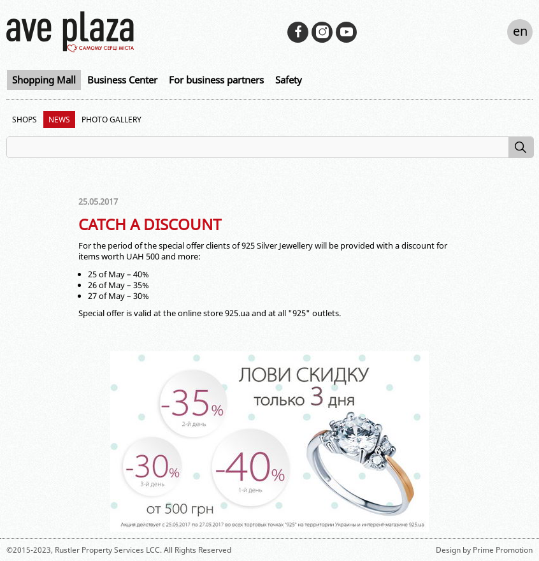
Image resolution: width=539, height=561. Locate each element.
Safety (288, 79)
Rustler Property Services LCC (107, 549)
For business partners (216, 79)
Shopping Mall (44, 79)
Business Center (122, 79)
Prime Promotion (503, 549)
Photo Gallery (111, 119)
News (59, 119)
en (520, 31)
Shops (24, 119)
